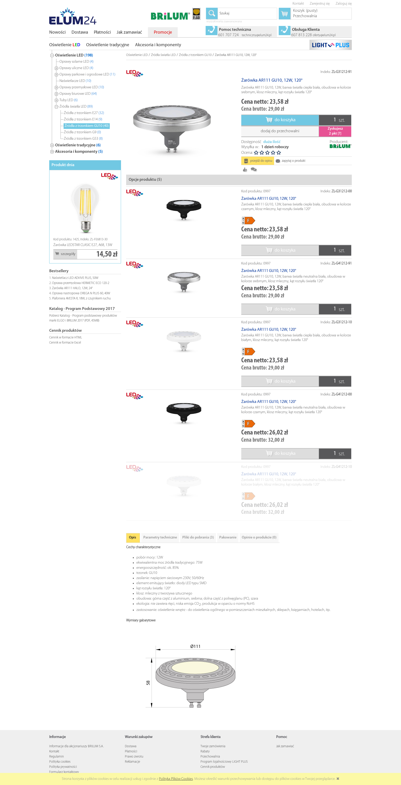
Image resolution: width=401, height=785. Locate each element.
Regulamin (56, 756)
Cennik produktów (212, 767)
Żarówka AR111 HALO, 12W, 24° (72, 288)
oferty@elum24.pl (324, 35)
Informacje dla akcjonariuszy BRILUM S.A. (76, 746)
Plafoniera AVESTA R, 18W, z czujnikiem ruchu (81, 298)
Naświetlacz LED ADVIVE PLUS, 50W (75, 278)
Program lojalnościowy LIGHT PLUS (224, 761)
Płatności (131, 751)
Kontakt (54, 751)
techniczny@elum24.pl (257, 35)
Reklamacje (132, 761)
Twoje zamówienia (212, 746)
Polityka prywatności (63, 767)
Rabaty (205, 751)
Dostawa (130, 746)
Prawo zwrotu (134, 756)
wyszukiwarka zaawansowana (224, 22)
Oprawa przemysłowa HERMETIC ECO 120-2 (80, 283)
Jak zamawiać (285, 746)
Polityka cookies (60, 761)
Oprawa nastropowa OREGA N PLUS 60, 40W (81, 293)
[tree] (85, 102)
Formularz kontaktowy (64, 772)
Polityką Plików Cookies (176, 779)
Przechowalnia (210, 756)
